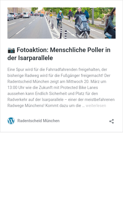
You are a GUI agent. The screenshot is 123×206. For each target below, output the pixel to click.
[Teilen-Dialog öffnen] (112, 119)
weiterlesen (96, 105)
